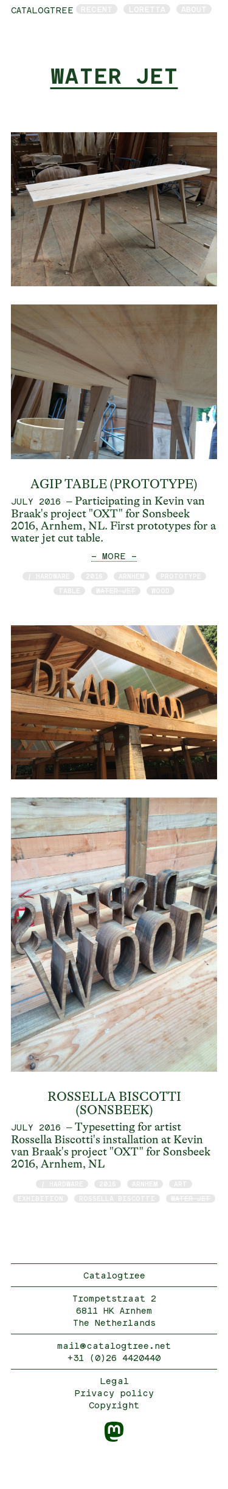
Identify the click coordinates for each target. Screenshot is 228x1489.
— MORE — (114, 556)
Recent (96, 9)
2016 (94, 576)
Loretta (146, 9)
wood (160, 590)
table (69, 590)
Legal (114, 1381)
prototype (181, 576)
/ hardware (48, 576)
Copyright (114, 1405)
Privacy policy (114, 1393)
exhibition (40, 1198)
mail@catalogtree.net (114, 1345)
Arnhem (132, 576)
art (180, 1184)
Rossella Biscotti (117, 1198)
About (194, 9)
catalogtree (42, 10)
